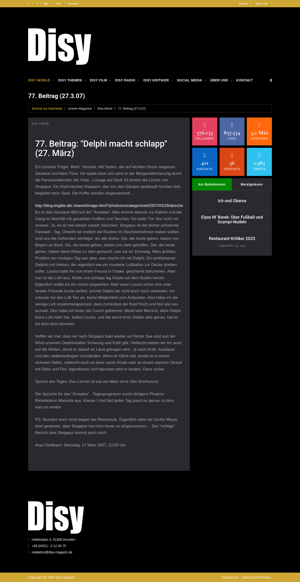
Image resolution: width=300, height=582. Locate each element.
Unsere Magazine (80, 108)
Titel (58, 3)
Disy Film (98, 80)
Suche (243, 3)
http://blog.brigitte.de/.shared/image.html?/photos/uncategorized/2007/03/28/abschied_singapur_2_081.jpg (129, 205)
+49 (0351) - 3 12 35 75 (49, 546)
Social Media (189, 80)
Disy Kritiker (156, 80)
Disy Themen (70, 80)
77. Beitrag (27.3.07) (132, 108)
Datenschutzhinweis (256, 577)
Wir (46, 3)
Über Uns (219, 80)
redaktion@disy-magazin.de (52, 552)
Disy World (39, 80)
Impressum (230, 577)
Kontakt (73, 3)
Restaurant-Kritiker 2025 (232, 238)
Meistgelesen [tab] (252, 184)
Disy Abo (262, 3)
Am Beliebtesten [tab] (211, 184)
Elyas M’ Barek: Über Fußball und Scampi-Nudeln (232, 219)
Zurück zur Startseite (47, 108)
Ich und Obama (232, 200)
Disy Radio (125, 80)
